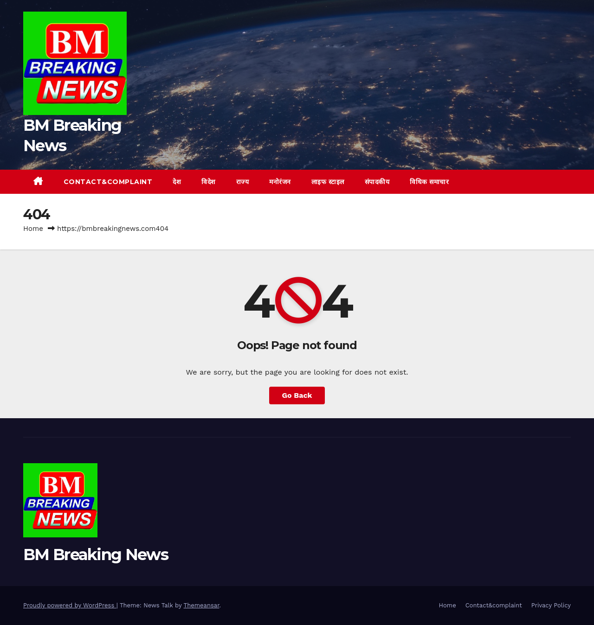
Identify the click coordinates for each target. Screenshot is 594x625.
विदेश (208, 182)
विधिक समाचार (429, 182)
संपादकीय (377, 182)
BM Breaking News (95, 554)
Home (33, 228)
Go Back (297, 395)
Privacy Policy (551, 605)
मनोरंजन (280, 182)
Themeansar (202, 605)
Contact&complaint (108, 182)
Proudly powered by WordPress (69, 605)
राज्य (242, 182)
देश (177, 182)
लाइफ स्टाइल (327, 182)
